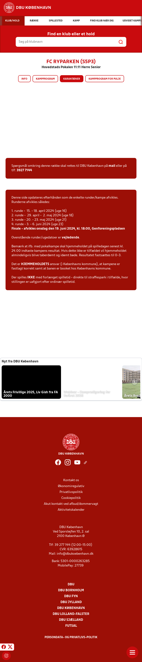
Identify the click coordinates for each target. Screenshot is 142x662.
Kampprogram (45, 79)
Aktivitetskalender (71, 509)
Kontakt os (71, 480)
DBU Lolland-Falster (71, 614)
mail (112, 166)
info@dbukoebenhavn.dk (75, 553)
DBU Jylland (71, 602)
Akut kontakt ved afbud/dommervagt (71, 504)
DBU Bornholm (71, 590)
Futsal (71, 625)
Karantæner (71, 79)
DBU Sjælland (71, 620)
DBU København (71, 608)
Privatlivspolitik (71, 492)
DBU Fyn (71, 596)
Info (24, 79)
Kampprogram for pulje (105, 79)
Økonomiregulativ (71, 486)
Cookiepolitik (71, 498)
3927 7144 (24, 170)
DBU (71, 584)
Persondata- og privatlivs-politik (71, 637)
